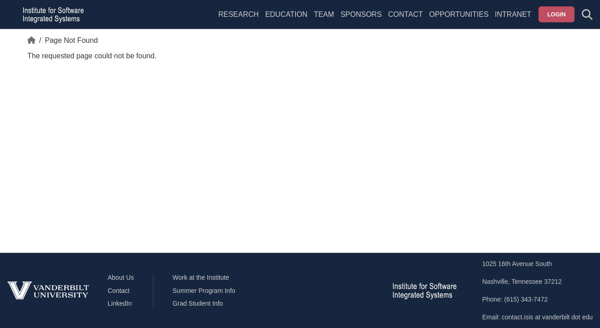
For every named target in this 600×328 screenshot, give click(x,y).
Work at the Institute (201, 277)
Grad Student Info (198, 303)
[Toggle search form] (587, 14)
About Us (121, 277)
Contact (405, 14)
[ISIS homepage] (51, 14)
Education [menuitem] (286, 14)
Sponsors (361, 14)
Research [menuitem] (238, 14)
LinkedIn (120, 303)
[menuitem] (324, 20)
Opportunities (458, 14)
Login (556, 14)
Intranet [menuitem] (513, 14)
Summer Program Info (204, 290)
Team (324, 14)
